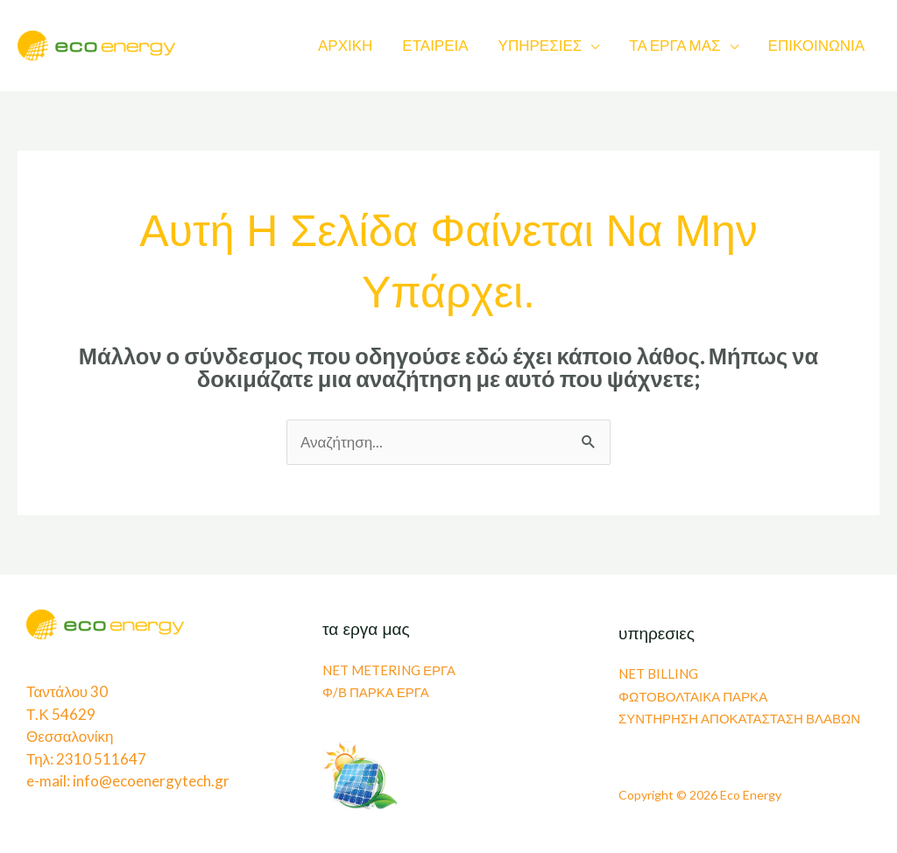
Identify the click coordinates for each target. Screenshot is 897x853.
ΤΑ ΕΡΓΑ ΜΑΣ (674, 45)
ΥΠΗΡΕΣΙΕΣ (540, 45)
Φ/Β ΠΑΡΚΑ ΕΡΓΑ (375, 692)
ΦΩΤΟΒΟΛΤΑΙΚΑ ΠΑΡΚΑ (692, 696)
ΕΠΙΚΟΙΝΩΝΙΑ (816, 45)
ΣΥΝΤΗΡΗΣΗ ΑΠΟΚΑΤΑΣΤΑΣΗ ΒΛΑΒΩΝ (739, 718)
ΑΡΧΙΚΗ (345, 45)
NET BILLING (658, 673)
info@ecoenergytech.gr (151, 781)
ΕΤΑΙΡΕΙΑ (435, 45)
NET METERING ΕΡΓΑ (389, 670)
